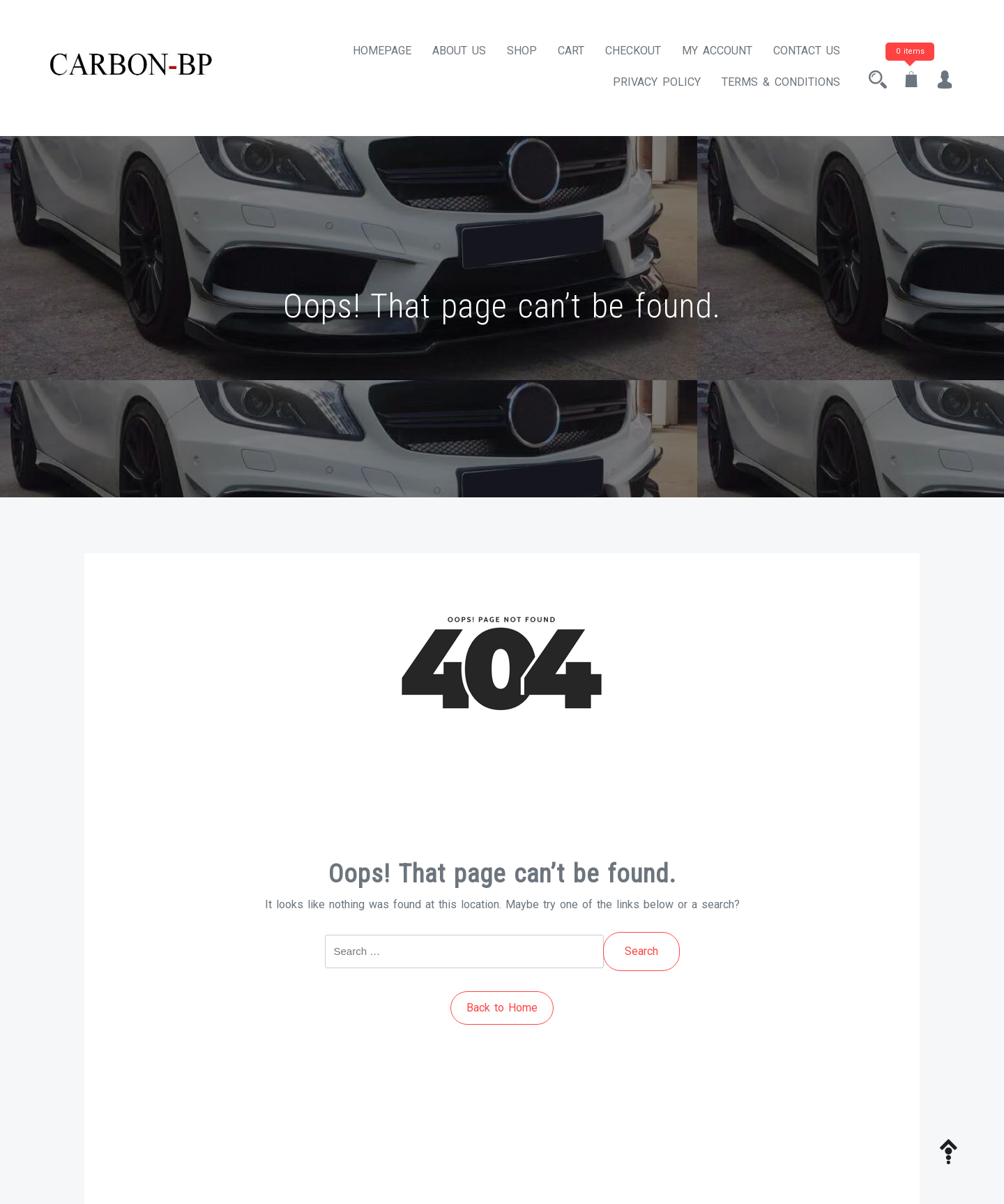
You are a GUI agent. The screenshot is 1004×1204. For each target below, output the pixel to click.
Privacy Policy (657, 82)
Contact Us (806, 50)
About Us (459, 50)
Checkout (633, 50)
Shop (522, 50)
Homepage (382, 50)
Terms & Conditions (781, 82)
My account (717, 50)
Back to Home (502, 1007)
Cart (571, 50)
